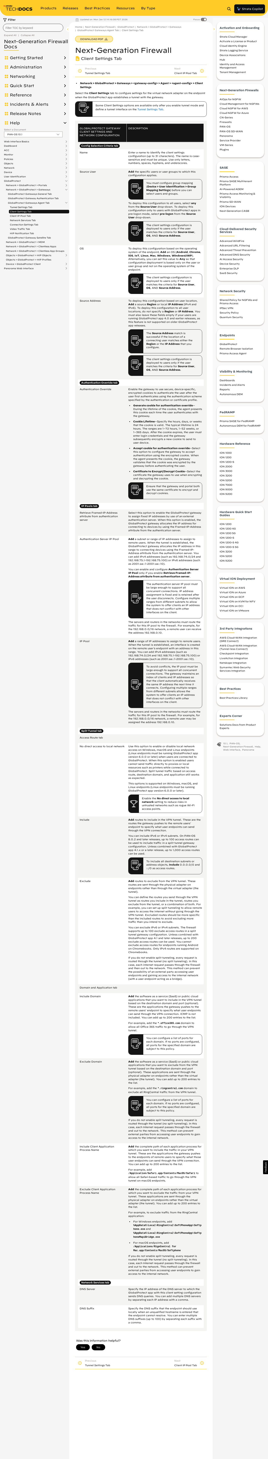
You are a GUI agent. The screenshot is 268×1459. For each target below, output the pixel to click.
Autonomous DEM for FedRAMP (240, 428)
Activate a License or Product (238, 43)
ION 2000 (226, 468)
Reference (21, 95)
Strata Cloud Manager (233, 38)
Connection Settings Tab (24, 224)
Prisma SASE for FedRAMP (237, 423)
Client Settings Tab (21, 211)
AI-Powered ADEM (231, 191)
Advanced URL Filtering (235, 247)
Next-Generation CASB (234, 213)
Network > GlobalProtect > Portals (26, 185)
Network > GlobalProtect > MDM (25, 242)
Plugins (224, 151)
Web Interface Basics (16, 141)
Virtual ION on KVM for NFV (237, 603)
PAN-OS (225, 128)
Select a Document (15, 129)
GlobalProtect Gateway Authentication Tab (33, 198)
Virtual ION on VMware (234, 612)
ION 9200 (226, 496)
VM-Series (226, 147)
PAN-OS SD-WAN (231, 133)
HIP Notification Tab (22, 233)
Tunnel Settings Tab (21, 207)
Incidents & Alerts (29, 104)
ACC (6, 150)
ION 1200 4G (228, 530)
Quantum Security (231, 319)
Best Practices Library (234, 700)
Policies (8, 159)
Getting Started (26, 58)
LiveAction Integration (234, 660)
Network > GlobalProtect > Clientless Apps (31, 246)
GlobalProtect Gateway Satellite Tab (29, 237)
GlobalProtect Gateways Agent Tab (29, 203)
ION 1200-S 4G (229, 544)
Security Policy (229, 314)
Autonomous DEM (231, 396)
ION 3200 (226, 477)
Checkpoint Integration (234, 655)
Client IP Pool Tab (20, 216)
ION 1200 (225, 459)
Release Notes (25, 113)
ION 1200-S (227, 464)
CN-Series (226, 119)
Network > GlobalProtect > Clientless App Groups (35, 251)
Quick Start (22, 86)
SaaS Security (229, 275)
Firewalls (226, 124)
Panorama (226, 138)
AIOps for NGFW (230, 101)
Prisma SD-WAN (230, 203)
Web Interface (231, 752)
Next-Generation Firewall (100, 27)
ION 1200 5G (228, 535)
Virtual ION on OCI (231, 608)
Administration (26, 67)
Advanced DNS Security (235, 257)
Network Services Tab (23, 220)
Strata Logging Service (234, 52)
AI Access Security (231, 261)
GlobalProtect (12, 181)
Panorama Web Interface (19, 268)
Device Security (230, 266)
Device (8, 172)
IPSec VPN (226, 310)
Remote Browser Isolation (236, 351)
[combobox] (33, 28)
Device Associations (232, 57)
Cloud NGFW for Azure (234, 115)
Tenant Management (233, 74)
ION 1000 (226, 454)
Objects (8, 163)
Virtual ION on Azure (233, 594)
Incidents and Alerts (232, 387)
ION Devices (228, 208)
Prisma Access (229, 178)
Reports (225, 391)
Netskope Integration (233, 664)
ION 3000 (226, 473)
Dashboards (227, 382)
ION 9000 (226, 491)
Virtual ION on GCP (232, 599)
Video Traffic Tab (20, 229)
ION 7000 (226, 487)
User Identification (15, 176)
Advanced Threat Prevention (238, 252)
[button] (265, 1167)
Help (15, 123)
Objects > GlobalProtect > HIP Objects (28, 255)
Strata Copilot (249, 9)
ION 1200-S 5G (229, 549)
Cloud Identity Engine (233, 48)
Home (78, 27)
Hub (222, 61)
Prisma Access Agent (233, 355)
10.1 (225, 745)
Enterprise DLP (229, 270)
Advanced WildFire (232, 243)
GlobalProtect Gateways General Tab (30, 194)
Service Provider (230, 142)
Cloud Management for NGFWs (239, 106)
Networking (22, 76)
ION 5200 (226, 482)
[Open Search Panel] (230, 9)
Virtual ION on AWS (232, 589)
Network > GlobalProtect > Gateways (28, 189)
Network (9, 168)
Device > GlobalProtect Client (23, 264)
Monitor (8, 154)
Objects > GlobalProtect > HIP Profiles (28, 259)
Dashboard (10, 146)
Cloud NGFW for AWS (234, 110)
